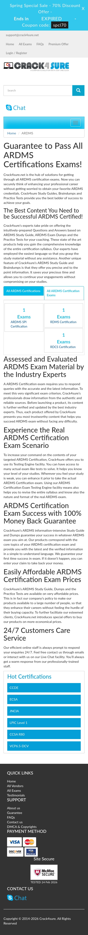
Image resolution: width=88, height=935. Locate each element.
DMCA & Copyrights (22, 827)
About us (13, 808)
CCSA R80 (17, 734)
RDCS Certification (63, 347)
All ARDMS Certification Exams (63, 293)
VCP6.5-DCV (19, 746)
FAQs (40, 44)
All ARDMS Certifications (23, 291)
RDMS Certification (63, 322)
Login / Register (16, 53)
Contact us (15, 822)
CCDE (14, 688)
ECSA (14, 699)
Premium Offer (59, 44)
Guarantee (14, 813)
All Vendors (15, 786)
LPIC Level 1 (18, 723)
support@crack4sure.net (22, 35)
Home (10, 44)
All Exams (25, 44)
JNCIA (14, 711)
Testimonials (16, 795)
